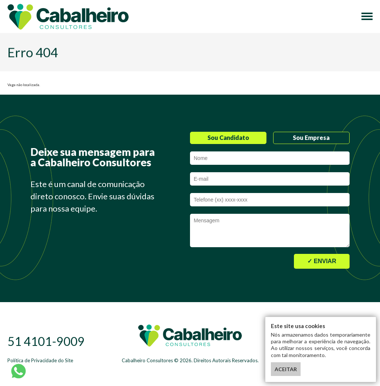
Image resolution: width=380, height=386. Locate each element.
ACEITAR (286, 369)
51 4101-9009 (46, 341)
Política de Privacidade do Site (40, 360)
